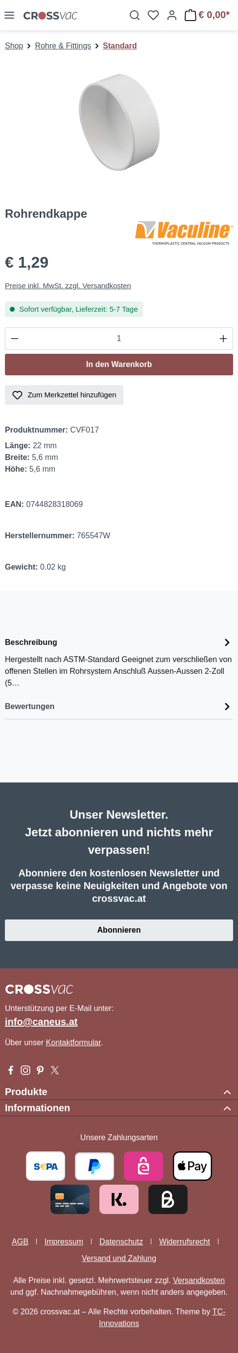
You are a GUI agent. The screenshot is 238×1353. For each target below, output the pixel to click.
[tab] (119, 662)
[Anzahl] (119, 338)
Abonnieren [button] (119, 930)
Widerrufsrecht (184, 1242)
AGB (20, 1242)
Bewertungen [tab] (119, 706)
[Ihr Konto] (172, 15)
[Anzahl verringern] (14, 338)
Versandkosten (199, 1280)
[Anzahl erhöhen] (223, 338)
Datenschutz (121, 1242)
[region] (119, 124)
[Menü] (9, 15)
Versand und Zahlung (119, 1258)
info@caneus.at (41, 1021)
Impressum (64, 1242)
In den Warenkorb (119, 364)
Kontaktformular (73, 1042)
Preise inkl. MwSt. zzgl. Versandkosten (68, 285)
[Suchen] (134, 15)
